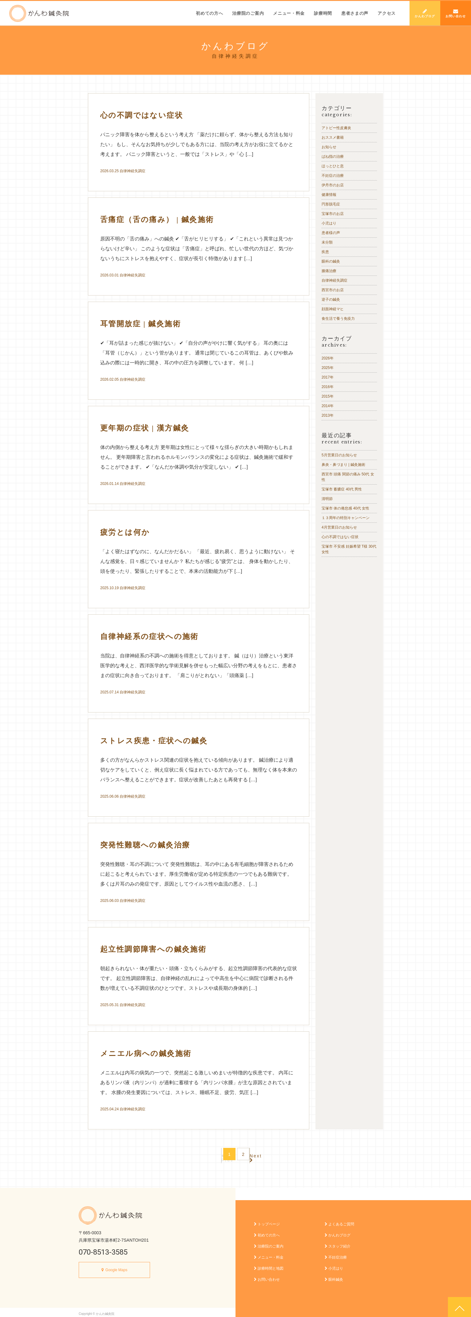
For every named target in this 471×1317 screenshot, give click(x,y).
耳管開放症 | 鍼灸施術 (140, 324)
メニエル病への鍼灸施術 (145, 1053)
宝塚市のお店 (333, 214)
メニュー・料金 (289, 13)
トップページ (267, 1221)
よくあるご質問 (339, 1221)
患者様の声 (331, 233)
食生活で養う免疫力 (338, 318)
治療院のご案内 (248, 13)
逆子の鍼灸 (331, 299)
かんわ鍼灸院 (39, 13)
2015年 (328, 396)
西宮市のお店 (333, 290)
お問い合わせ (455, 13)
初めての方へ (209, 13)
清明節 (327, 499)
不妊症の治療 (333, 175)
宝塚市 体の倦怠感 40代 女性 (345, 508)
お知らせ (329, 147)
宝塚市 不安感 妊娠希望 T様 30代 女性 (349, 549)
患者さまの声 (354, 13)
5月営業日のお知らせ (339, 455)
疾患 (325, 252)
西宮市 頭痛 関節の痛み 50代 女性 (348, 477)
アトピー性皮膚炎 (336, 128)
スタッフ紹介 (337, 1243)
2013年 (328, 415)
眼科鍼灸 (334, 1276)
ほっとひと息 (333, 166)
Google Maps (116, 1267)
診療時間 (323, 13)
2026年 (328, 358)
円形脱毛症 (331, 204)
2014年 (328, 406)
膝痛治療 (329, 271)
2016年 (328, 387)
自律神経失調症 (132, 171)
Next (265, 1154)
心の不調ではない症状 (141, 115)
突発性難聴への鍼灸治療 (145, 845)
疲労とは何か (125, 532)
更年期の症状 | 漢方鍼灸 (144, 428)
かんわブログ (425, 13)
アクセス (387, 13)
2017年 (328, 377)
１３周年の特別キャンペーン (346, 518)
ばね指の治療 (333, 156)
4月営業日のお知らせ (339, 527)
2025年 (328, 368)
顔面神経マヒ (333, 309)
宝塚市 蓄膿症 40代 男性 (342, 489)
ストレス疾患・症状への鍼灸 (154, 741)
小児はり (329, 223)
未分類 (327, 242)
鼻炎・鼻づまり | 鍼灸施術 (343, 464)
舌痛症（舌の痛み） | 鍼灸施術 (157, 220)
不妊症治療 (336, 1254)
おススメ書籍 (333, 137)
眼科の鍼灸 (331, 261)
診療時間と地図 (268, 1265)
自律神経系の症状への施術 (149, 637)
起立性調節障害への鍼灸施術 (153, 949)
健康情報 (329, 194)
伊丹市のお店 (333, 185)
